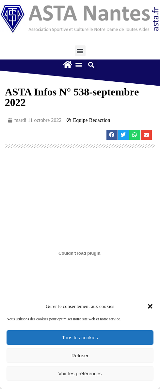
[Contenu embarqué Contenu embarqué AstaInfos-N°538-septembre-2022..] (80, 253)
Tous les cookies (80, 337)
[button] (150, 306)
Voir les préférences (80, 373)
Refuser (80, 355)
